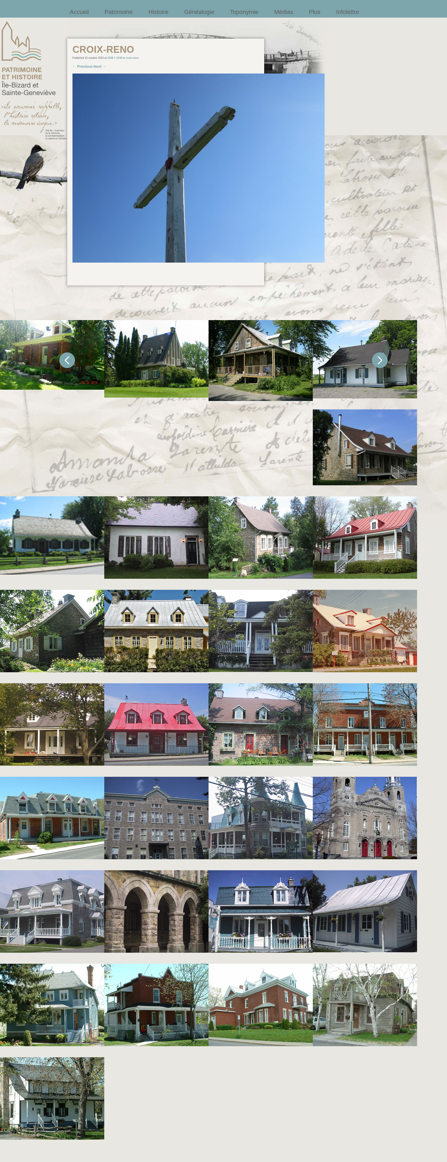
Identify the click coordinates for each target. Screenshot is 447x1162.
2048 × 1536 (114, 57)
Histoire (158, 12)
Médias (283, 12)
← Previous (82, 66)
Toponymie (244, 12)
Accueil (79, 12)
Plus (314, 12)
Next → (99, 66)
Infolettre (347, 12)
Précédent (67, 360)
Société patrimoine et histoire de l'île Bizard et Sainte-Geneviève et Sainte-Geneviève (34, 80)
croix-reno (132, 57)
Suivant (380, 360)
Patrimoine (119, 12)
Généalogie (199, 12)
